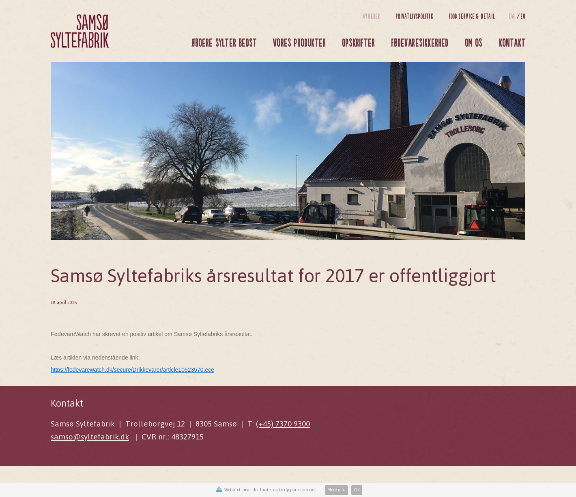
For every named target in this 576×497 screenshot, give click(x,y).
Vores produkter (299, 42)
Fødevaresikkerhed (419, 42)
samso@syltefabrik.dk (90, 436)
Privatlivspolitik (414, 16)
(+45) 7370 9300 (283, 423)
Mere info (336, 490)
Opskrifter (358, 42)
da (513, 16)
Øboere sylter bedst (224, 42)
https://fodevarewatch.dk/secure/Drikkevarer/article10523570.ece (132, 369)
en (522, 16)
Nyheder (371, 16)
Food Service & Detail (472, 16)
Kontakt (512, 42)
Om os (474, 42)
